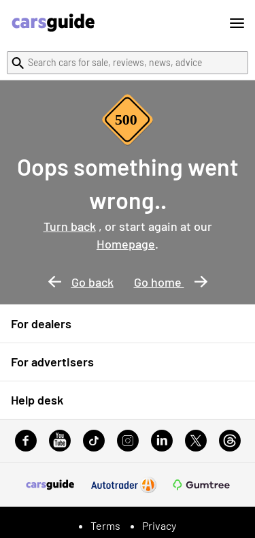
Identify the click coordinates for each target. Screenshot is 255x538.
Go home (170, 281)
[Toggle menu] (237, 23)
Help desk (37, 399)
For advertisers (52, 361)
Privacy (159, 525)
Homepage (126, 243)
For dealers (41, 323)
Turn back (70, 226)
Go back (81, 281)
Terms (105, 525)
